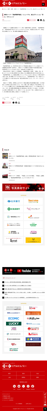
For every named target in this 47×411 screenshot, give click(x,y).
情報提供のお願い (7, 396)
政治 (23, 373)
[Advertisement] (23, 117)
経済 (9, 373)
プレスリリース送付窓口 (8, 400)
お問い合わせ (28, 403)
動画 (37, 377)
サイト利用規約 (19, 403)
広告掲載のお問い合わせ (8, 398)
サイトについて (6, 394)
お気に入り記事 (31, 20)
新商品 (23, 377)
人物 (9, 377)
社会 (37, 373)
